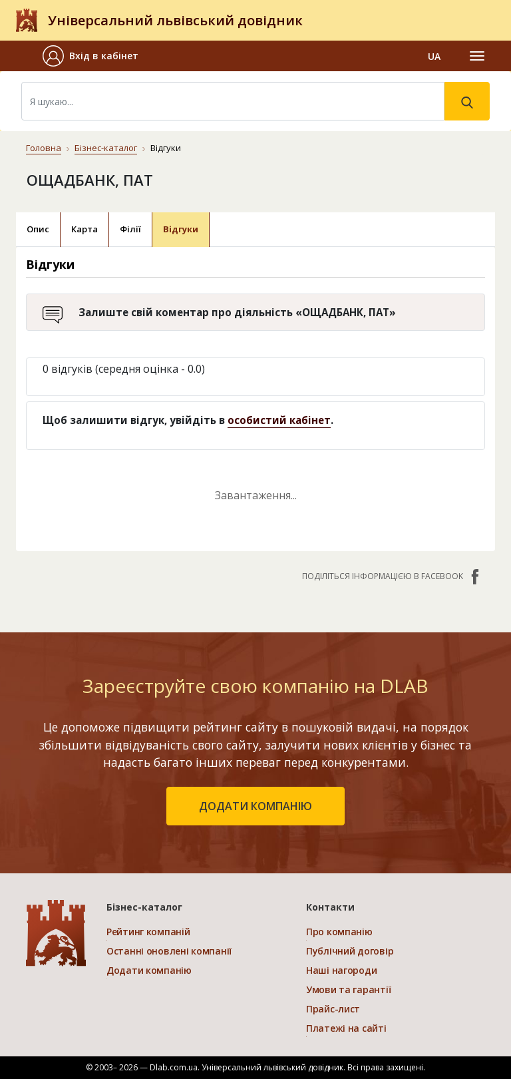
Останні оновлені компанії (169, 951)
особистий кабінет (279, 420)
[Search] (232, 101)
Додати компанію (149, 970)
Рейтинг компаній (148, 931)
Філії (130, 229)
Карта (84, 229)
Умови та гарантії (348, 989)
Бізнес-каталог (106, 148)
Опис (38, 229)
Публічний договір (349, 951)
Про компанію (339, 931)
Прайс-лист (333, 1008)
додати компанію (255, 806)
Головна (43, 148)
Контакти (330, 907)
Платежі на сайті (346, 1028)
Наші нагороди (341, 970)
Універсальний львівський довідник (175, 20)
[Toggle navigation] (477, 56)
